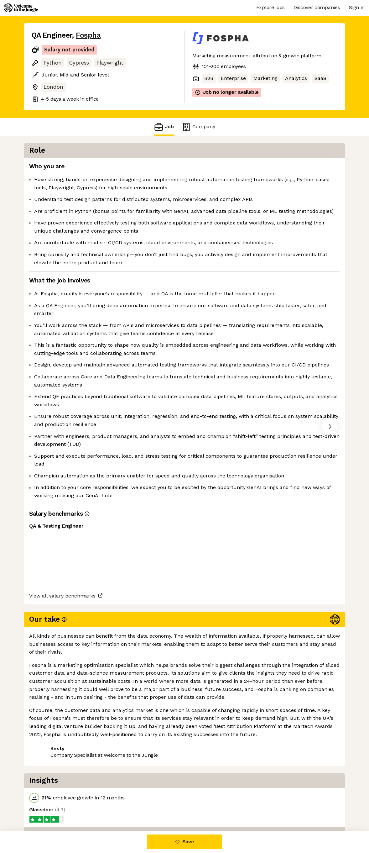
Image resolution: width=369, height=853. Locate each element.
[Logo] (21, 7)
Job (164, 127)
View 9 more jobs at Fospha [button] (109, 805)
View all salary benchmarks (62, 780)
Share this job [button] (49, 805)
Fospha (88, 35)
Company (198, 127)
